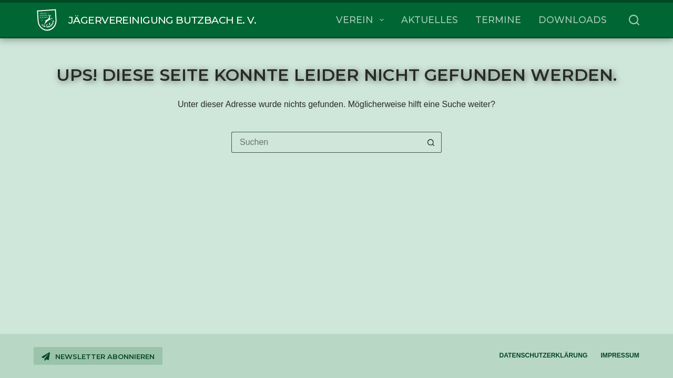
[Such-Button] (431, 142)
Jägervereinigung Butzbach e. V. (162, 20)
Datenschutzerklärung (543, 355)
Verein (362, 20)
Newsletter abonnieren (98, 356)
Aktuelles (429, 19)
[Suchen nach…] (326, 142)
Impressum (619, 355)
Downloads (572, 19)
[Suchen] (634, 20)
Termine (498, 19)
